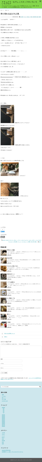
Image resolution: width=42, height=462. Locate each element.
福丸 (36, 241)
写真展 (8, 290)
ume (40, 241)
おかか (4, 240)
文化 (31, 16)
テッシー (19, 241)
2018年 (3, 423)
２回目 (8, 322)
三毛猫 (28, 241)
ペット (25, 16)
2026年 (3, 407)
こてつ (18, 240)
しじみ (22, 240)
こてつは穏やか (11, 282)
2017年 (3, 424)
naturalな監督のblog (6, 450)
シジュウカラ (38, 240)
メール (2, 363)
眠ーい (8, 314)
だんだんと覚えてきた (12, 266)
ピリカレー (24, 241)
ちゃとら (26, 240)
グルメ (3, 434)
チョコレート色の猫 (12, 241)
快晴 (3, 394)
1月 (3, 412)
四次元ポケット (11, 274)
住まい (28, 16)
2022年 (3, 418)
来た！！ (4, 397)
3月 (3, 410)
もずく (33, 240)
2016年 (3, 426)
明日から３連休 (11, 250)
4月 (3, 408)
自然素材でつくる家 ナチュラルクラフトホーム (12, 451)
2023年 (3, 417)
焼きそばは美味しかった (8, 334)
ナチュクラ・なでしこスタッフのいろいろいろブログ (19, 3)
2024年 (3, 416)
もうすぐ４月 (5, 401)
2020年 (3, 421)
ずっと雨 (4, 399)
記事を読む (9, 271)
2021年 (3, 419)
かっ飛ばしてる (11, 298)
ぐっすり (4, 396)
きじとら (11, 240)
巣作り (4, 337)
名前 (2, 359)
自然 (40, 16)
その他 (21, 16)
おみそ (7, 240)
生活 (37, 16)
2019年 (3, 422)
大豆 (32, 241)
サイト (2, 368)
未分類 (34, 16)
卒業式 (8, 306)
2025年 (3, 414)
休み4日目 (9, 258)
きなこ (15, 240)
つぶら (30, 240)
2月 (3, 411)
